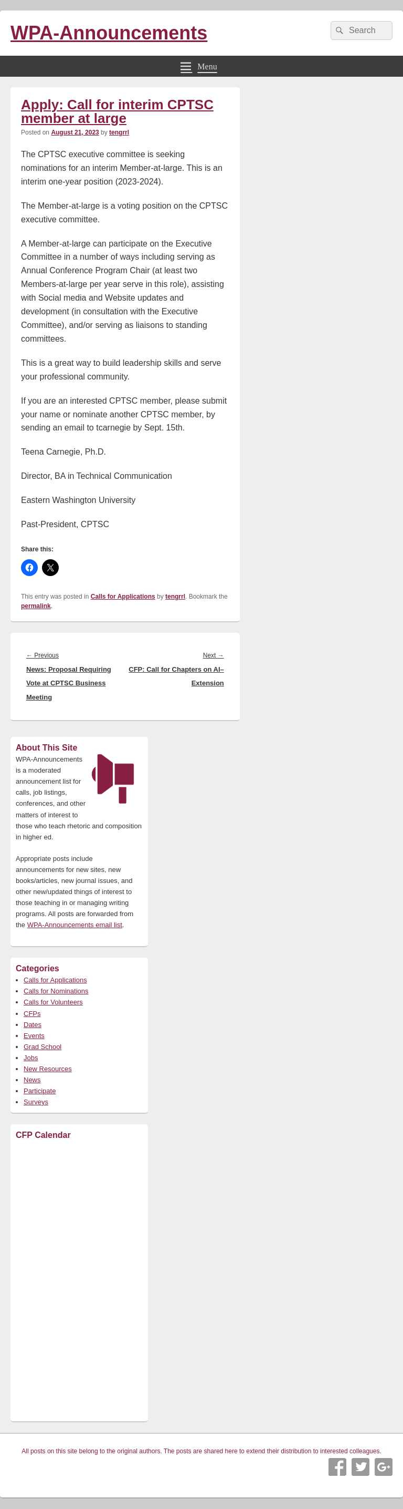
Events (34, 1036)
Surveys (36, 1102)
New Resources (48, 1069)
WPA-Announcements (108, 33)
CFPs (32, 1014)
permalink (36, 606)
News (32, 1080)
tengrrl (119, 132)
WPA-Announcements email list (74, 925)
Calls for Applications (123, 596)
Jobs (31, 1058)
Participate (40, 1091)
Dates (32, 1025)
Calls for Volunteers (53, 1002)
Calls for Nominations (56, 991)
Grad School (42, 1047)
